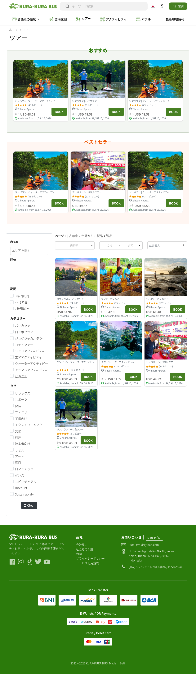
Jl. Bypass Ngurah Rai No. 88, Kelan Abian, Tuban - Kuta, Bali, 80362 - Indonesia (151, 555)
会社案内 (178, 6)
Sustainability (24, 494)
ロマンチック (24, 469)
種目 (18, 463)
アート (19, 456)
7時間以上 (22, 309)
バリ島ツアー (24, 326)
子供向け (21, 419)
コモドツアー (24, 345)
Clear (29, 505)
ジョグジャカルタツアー (31, 338)
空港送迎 (21, 376)
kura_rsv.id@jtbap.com (144, 545)
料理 (18, 437)
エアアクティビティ (28, 357)
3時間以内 (22, 296)
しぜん (19, 450)
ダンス (19, 475)
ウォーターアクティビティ (31, 364)
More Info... (154, 538)
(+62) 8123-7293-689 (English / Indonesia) (155, 567)
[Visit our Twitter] (38, 561)
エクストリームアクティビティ (31, 425)
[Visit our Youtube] (46, 561)
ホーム (14, 29)
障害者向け (22, 444)
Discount (21, 488)
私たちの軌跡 (84, 549)
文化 (18, 431)
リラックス (22, 393)
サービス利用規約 (87, 563)
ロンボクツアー (25, 332)
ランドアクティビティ (30, 351)
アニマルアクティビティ (31, 370)
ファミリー (22, 412)
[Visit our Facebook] (12, 561)
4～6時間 (21, 302)
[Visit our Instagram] (21, 561)
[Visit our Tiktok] (29, 561)
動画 (79, 554)
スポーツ (21, 400)
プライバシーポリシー (90, 558)
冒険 (18, 406)
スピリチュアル (25, 482)
